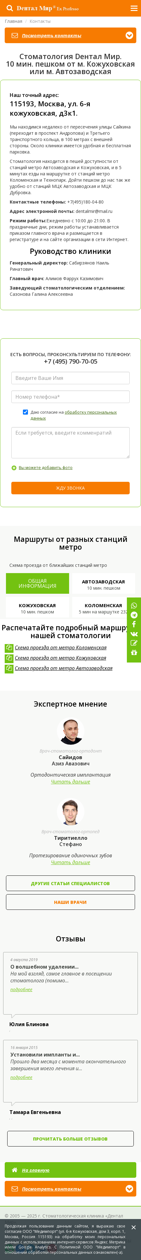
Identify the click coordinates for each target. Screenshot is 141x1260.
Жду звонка (70, 488)
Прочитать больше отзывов (70, 1139)
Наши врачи (70, 902)
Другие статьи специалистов (70, 883)
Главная (13, 21)
